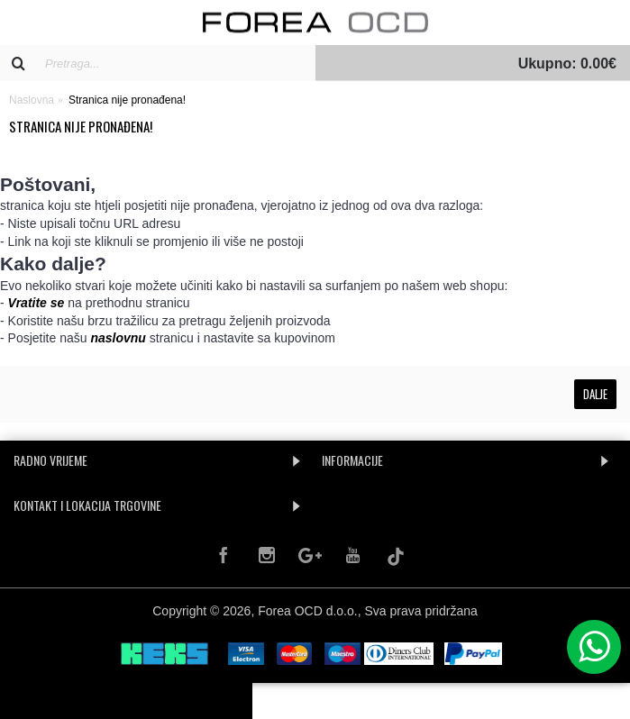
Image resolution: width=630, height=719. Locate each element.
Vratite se (36, 303)
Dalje (595, 394)
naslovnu (117, 338)
